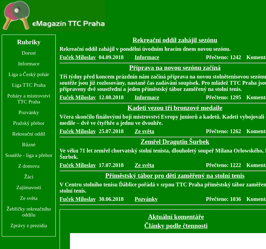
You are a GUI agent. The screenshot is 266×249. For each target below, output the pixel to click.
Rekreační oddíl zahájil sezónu (175, 40)
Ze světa (28, 198)
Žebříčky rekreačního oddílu (29, 212)
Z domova (28, 166)
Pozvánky (28, 112)
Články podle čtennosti (176, 225)
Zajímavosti (28, 187)
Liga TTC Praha (28, 85)
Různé (28, 144)
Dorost (29, 53)
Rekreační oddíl (28, 134)
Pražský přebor (28, 123)
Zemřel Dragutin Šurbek (175, 141)
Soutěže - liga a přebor (28, 155)
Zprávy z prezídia (28, 225)
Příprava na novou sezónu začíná (175, 67)
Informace (28, 63)
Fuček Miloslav (78, 57)
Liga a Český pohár (28, 74)
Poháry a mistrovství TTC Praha (28, 98)
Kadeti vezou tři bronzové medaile (174, 107)
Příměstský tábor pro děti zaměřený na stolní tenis (175, 175)
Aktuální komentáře (176, 216)
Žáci (29, 176)
